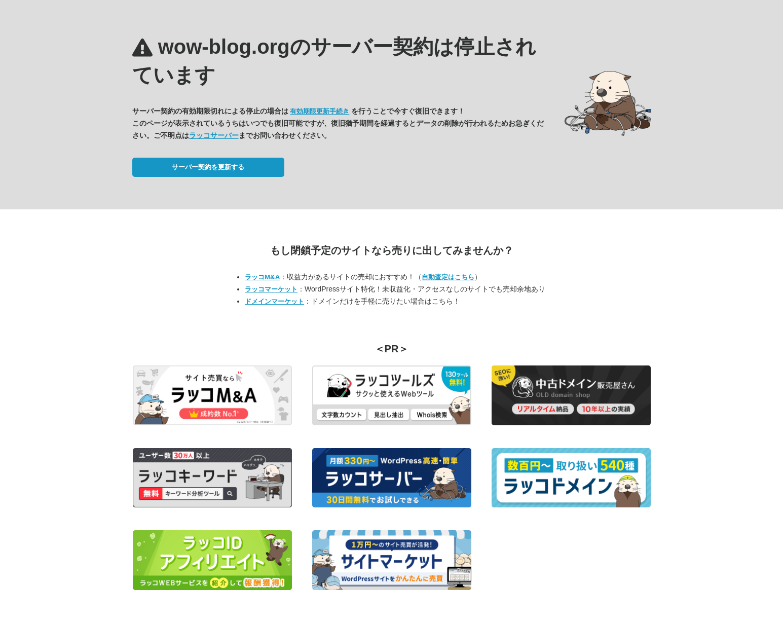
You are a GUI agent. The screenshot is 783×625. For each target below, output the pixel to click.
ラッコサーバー (214, 135)
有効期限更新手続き (319, 111)
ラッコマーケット (271, 289)
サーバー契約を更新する (208, 167)
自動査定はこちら (448, 277)
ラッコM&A (262, 277)
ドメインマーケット (274, 301)
